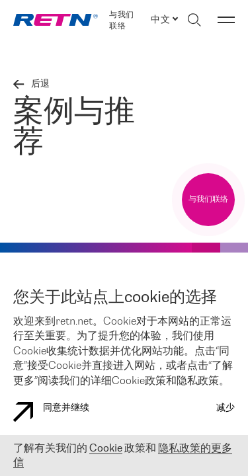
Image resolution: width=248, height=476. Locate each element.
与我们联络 (121, 20)
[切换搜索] (194, 19)
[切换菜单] (226, 19)
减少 (225, 408)
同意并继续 (51, 412)
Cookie (105, 449)
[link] (55, 20)
